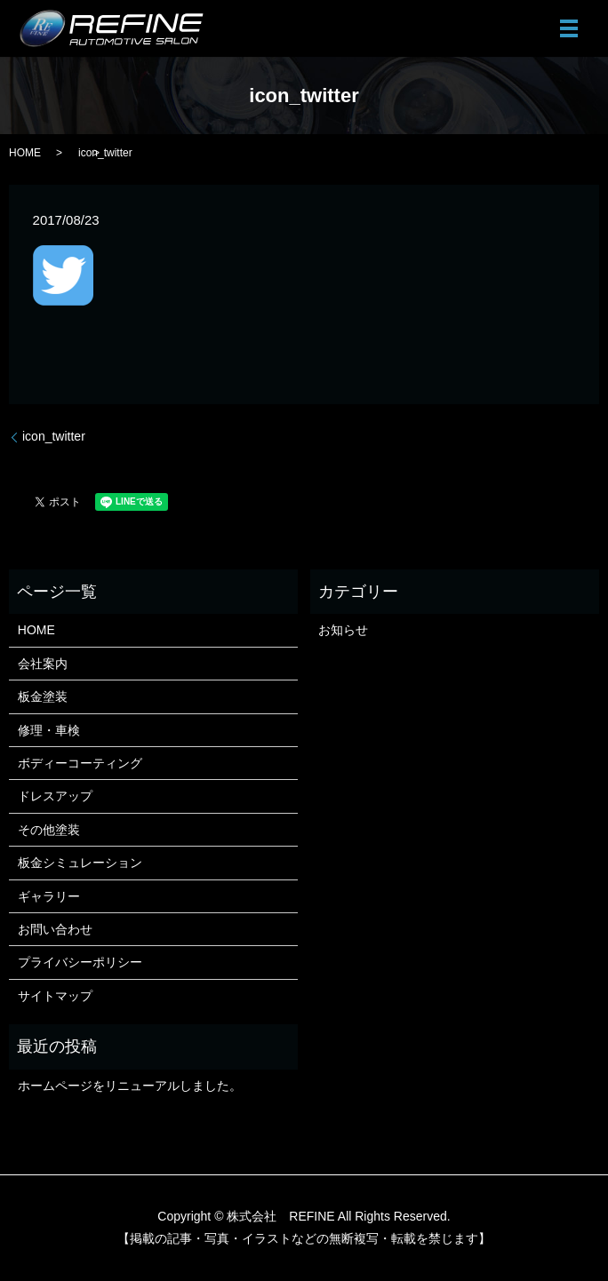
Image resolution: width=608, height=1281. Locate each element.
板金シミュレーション (80, 862)
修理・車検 (49, 730)
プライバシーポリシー (80, 962)
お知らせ (343, 630)
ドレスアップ (55, 796)
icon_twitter (53, 436)
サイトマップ (55, 996)
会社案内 (43, 663)
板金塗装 (43, 696)
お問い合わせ (55, 929)
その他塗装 (49, 830)
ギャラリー (49, 896)
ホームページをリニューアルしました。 (130, 1085)
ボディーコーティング (80, 763)
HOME (25, 153)
